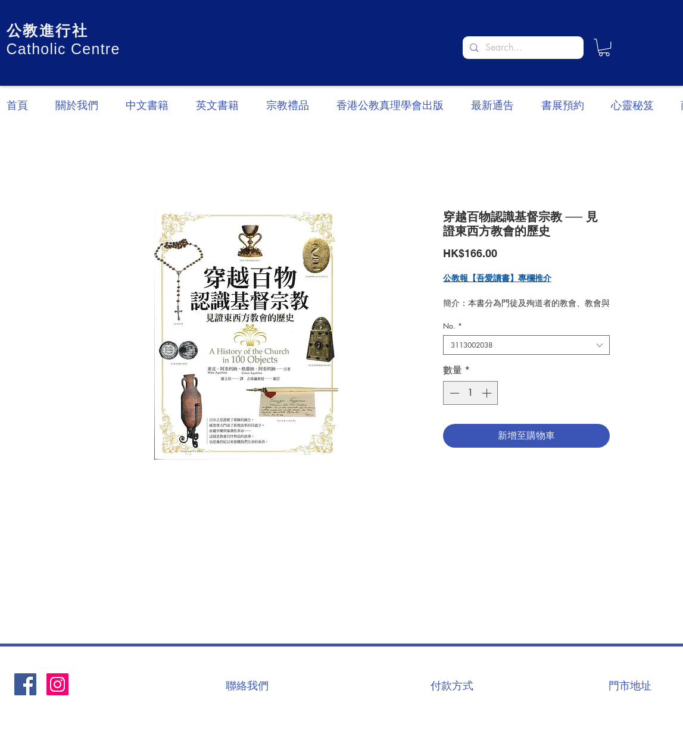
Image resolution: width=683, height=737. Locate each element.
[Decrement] (453, 393)
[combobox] (526, 345)
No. (452, 325)
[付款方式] (452, 685)
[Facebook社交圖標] (25, 684)
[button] (604, 47)
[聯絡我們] (247, 685)
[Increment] (487, 393)
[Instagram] (57, 684)
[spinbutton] (470, 393)
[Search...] (522, 47)
